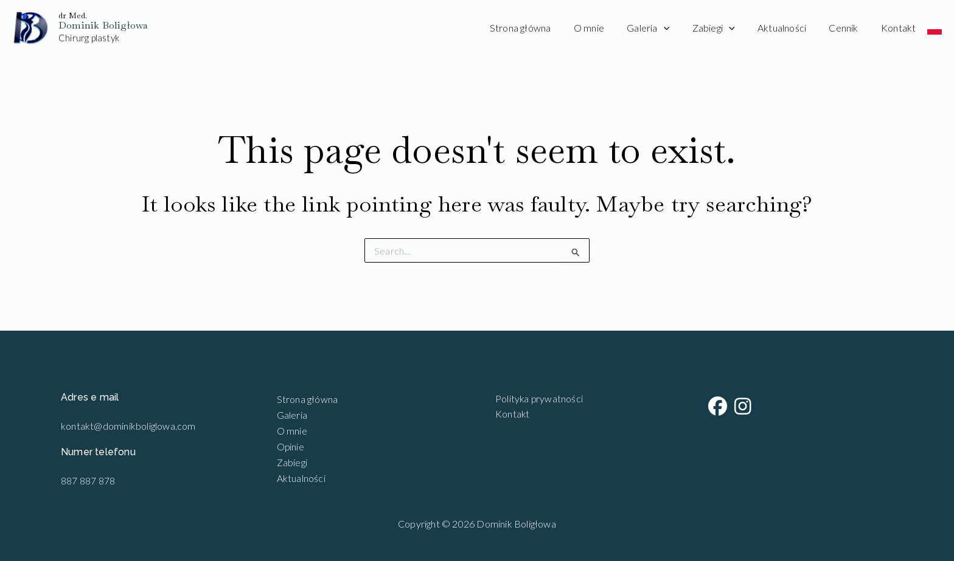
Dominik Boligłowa (103, 25)
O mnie (606, 27)
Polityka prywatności (536, 399)
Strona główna (541, 27)
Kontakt (900, 27)
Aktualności (789, 27)
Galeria (662, 28)
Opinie (291, 446)
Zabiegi (724, 28)
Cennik (848, 27)
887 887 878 (88, 480)
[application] (678, 28)
